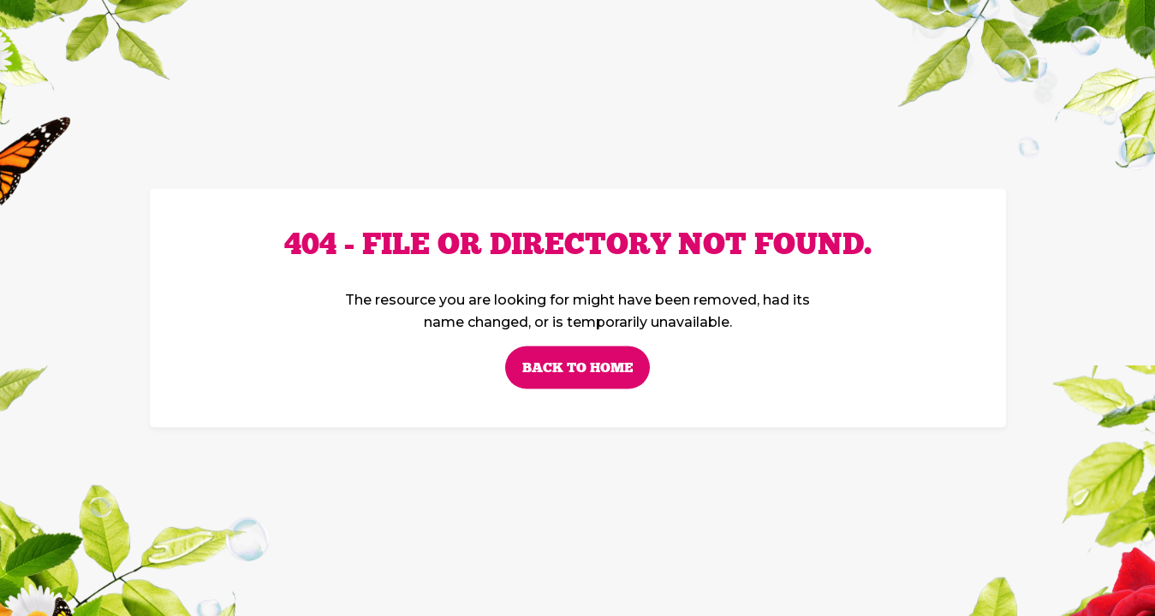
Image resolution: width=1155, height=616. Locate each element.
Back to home (577, 367)
